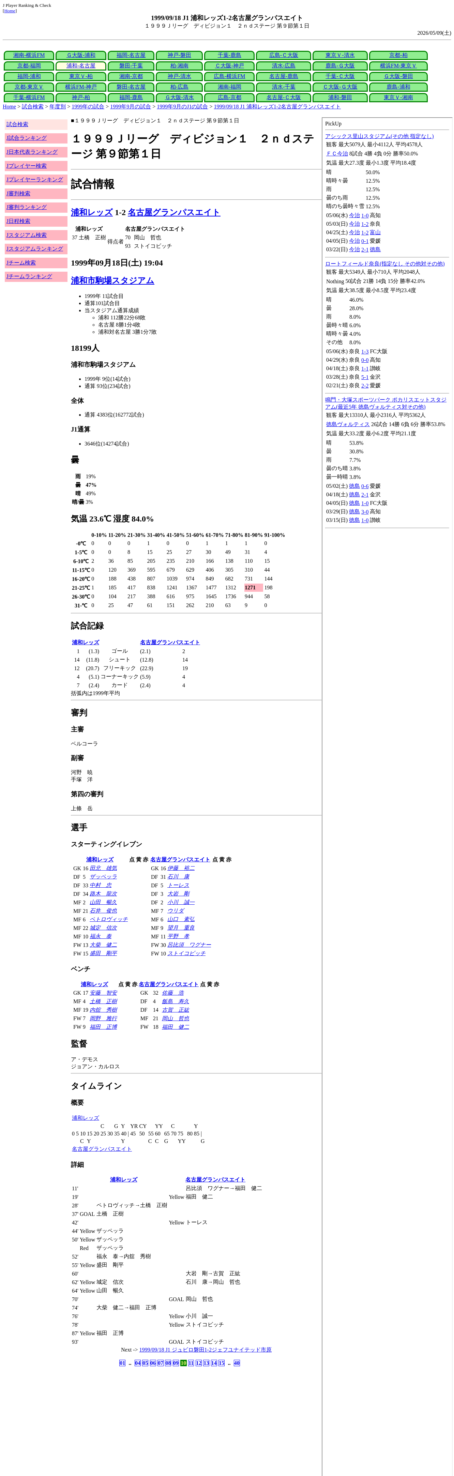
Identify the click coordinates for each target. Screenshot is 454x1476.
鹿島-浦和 (398, 87)
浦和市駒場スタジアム (112, 280)
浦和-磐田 (340, 97)
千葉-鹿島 (229, 55)
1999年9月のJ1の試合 (182, 106)
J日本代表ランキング (32, 152)
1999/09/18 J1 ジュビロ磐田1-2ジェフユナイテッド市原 (205, 1350)
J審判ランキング (26, 207)
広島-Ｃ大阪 (283, 55)
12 (198, 1363)
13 (206, 1363)
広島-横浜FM (229, 76)
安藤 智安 (103, 993)
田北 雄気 (103, 868)
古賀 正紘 (175, 1010)
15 (221, 1363)
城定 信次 (103, 928)
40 (237, 1363)
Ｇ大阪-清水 (179, 97)
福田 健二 (175, 1027)
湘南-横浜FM (29, 55)
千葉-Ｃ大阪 (340, 76)
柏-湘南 (179, 66)
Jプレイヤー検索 (26, 166)
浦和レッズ (92, 212)
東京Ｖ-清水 (340, 55)
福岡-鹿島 (131, 97)
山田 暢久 (103, 902)
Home (9, 10)
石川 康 (178, 876)
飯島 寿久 (175, 1001)
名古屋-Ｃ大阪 (284, 97)
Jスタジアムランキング (34, 249)
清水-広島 (284, 66)
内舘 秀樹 (103, 1010)
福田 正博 (103, 1027)
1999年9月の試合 (130, 106)
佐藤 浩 (173, 993)
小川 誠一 (181, 902)
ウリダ (175, 911)
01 (122, 1363)
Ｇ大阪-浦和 (80, 55)
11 (191, 1363)
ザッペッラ (103, 876)
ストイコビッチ (186, 953)
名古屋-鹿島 (283, 76)
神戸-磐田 (179, 55)
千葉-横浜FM (29, 97)
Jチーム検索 (21, 263)
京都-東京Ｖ (29, 87)
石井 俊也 (103, 911)
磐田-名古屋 (131, 87)
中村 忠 (100, 885)
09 (176, 1363)
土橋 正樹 (103, 1001)
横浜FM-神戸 (80, 87)
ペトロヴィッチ (109, 919)
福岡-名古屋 (131, 55)
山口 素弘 (181, 919)
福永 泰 (100, 936)
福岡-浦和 (29, 76)
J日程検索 (18, 221)
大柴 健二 (103, 945)
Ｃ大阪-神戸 (229, 66)
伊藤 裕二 (181, 868)
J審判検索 (18, 193)
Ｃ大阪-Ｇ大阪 (340, 87)
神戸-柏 (81, 97)
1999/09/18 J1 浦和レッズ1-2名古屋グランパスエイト (277, 106)
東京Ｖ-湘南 (398, 97)
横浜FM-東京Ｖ (398, 66)
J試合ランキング (26, 138)
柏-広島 (179, 87)
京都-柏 (398, 55)
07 (160, 1363)
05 (145, 1363)
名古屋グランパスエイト (174, 212)
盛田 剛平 (103, 953)
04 (137, 1363)
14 (214, 1363)
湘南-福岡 (229, 87)
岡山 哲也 (175, 1018)
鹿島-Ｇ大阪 (340, 66)
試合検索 (33, 106)
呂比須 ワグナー (189, 945)
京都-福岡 (29, 66)
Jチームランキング (29, 276)
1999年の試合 (88, 106)
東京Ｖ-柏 (81, 76)
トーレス (178, 885)
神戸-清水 (179, 76)
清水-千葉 (284, 87)
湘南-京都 (131, 76)
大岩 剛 (178, 894)
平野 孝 (178, 936)
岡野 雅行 (103, 1018)
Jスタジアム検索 (26, 235)
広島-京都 (229, 97)
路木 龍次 (103, 894)
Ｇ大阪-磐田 (398, 76)
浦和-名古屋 (80, 66)
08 (168, 1363)
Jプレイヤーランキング (34, 179)
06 (153, 1363)
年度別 (57, 106)
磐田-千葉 (131, 66)
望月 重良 (181, 928)
